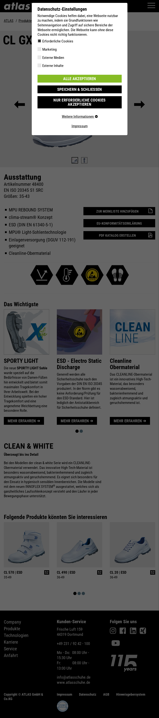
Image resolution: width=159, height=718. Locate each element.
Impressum (80, 121)
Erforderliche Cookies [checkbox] (57, 41)
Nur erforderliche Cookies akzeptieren (79, 99)
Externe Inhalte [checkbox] (53, 65)
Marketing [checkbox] (49, 49)
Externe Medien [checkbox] (53, 57)
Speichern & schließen (79, 89)
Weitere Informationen (79, 111)
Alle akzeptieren (79, 78)
